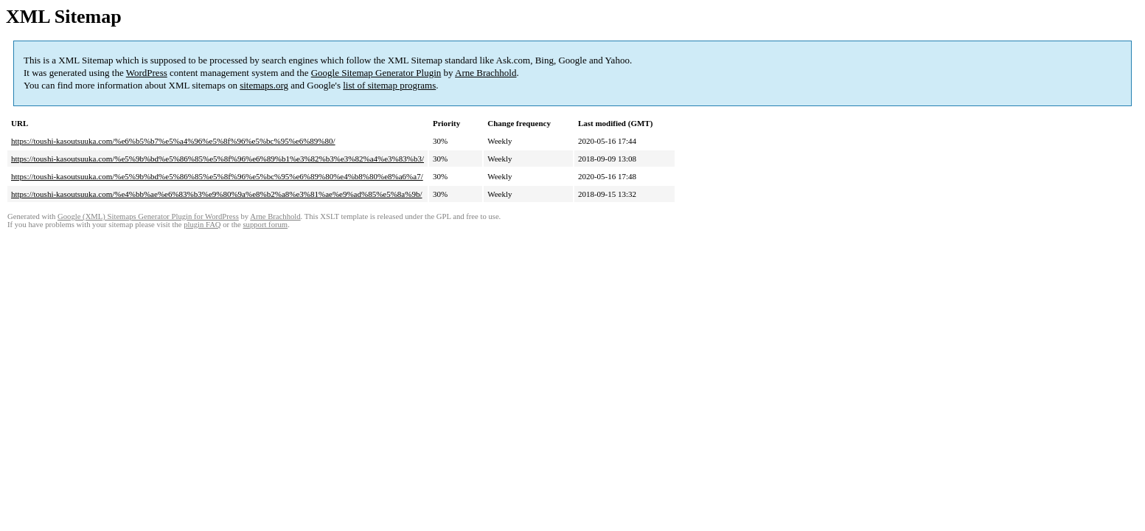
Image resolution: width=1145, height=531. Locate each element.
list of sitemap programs (389, 85)
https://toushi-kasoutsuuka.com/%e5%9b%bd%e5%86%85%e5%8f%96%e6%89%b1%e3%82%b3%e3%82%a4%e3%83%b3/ (217, 158)
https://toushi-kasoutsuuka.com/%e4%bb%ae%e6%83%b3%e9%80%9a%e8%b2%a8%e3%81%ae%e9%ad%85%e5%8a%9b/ (216, 194)
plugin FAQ (202, 225)
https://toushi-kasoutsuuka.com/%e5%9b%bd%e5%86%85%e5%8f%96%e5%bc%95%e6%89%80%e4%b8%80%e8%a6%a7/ (217, 176)
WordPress (146, 72)
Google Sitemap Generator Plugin (376, 72)
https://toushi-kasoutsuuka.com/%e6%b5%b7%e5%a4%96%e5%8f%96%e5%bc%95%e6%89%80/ (173, 140)
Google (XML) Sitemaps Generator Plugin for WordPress (148, 216)
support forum (265, 225)
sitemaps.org (264, 85)
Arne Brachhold (485, 72)
